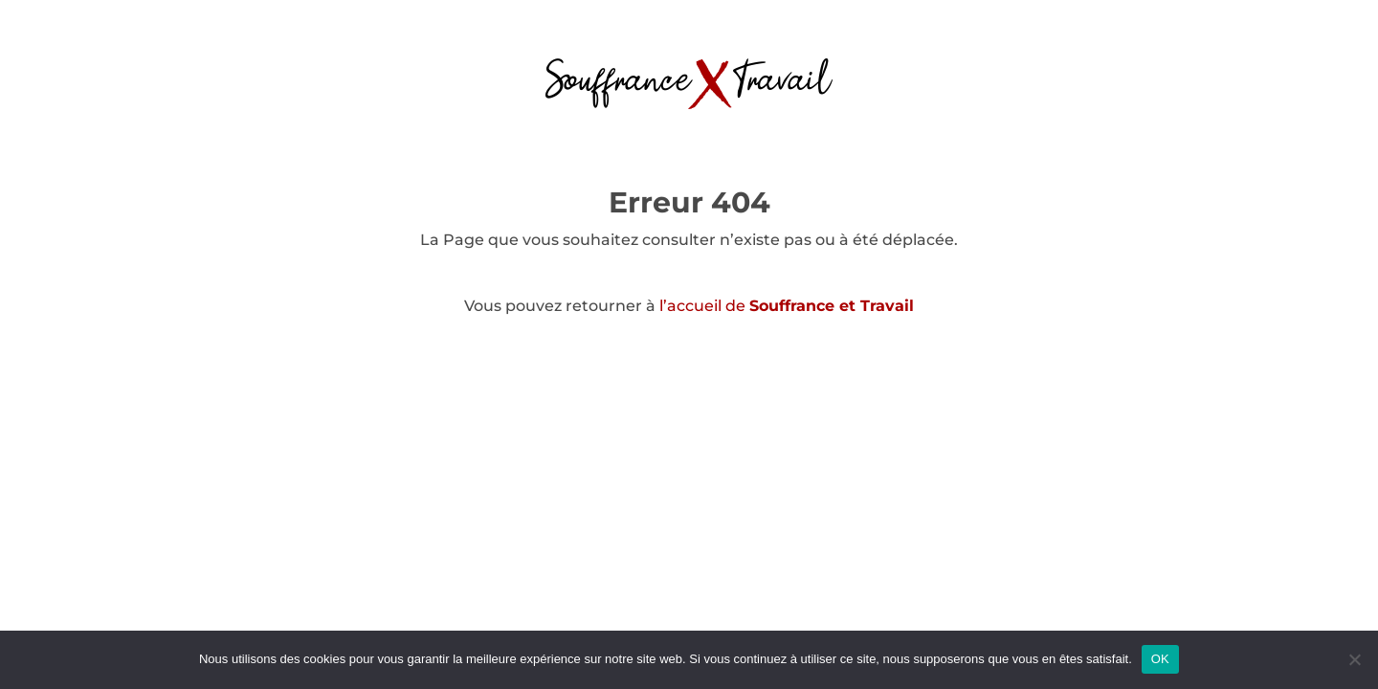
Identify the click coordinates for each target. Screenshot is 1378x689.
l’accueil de (786, 306)
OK (1160, 659)
